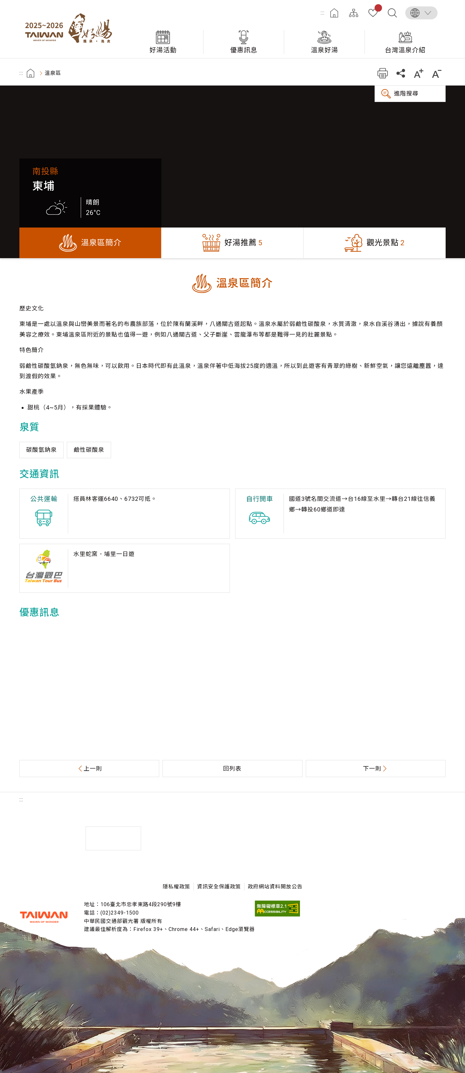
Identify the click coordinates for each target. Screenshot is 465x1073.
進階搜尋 (406, 93)
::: (323, 13)
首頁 (334, 12)
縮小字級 (436, 73)
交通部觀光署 (43, 917)
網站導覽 (353, 12)
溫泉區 (53, 73)
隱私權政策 (176, 887)
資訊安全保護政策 (219, 887)
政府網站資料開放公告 (275, 887)
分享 (400, 73)
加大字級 (418, 73)
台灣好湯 (71, 29)
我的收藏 (377, 9)
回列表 (232, 768)
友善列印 (382, 73)
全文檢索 (392, 12)
